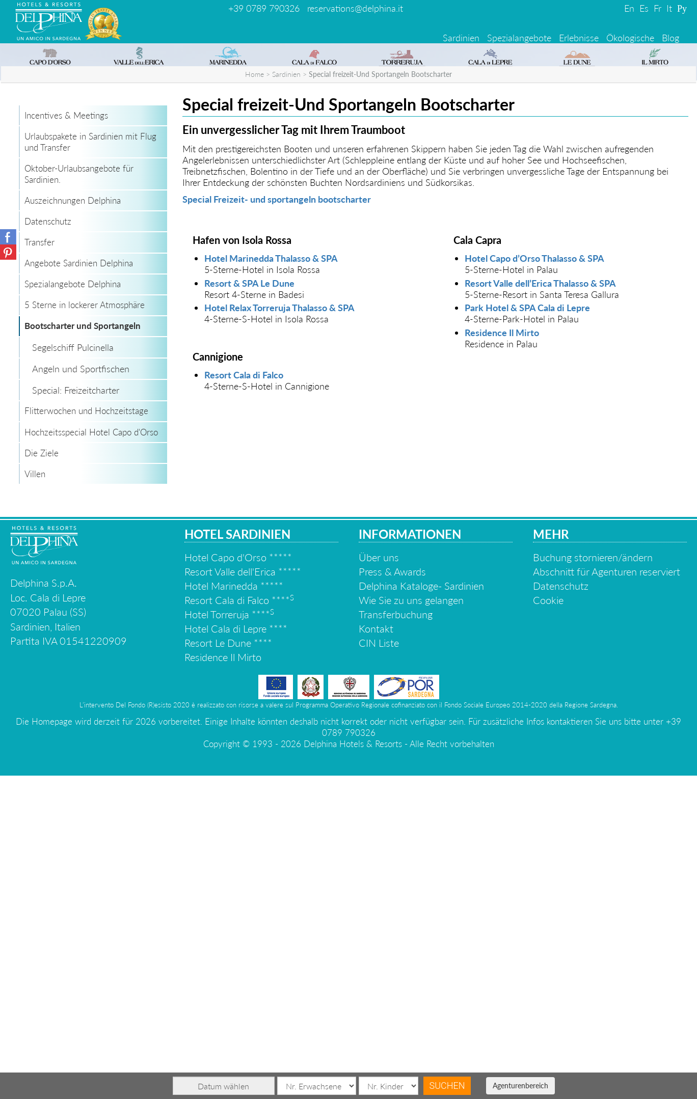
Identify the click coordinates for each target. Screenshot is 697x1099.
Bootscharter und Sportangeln (82, 649)
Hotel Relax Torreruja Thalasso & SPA (279, 631)
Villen (34, 797)
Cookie (548, 923)
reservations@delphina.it (355, 8)
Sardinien (461, 37)
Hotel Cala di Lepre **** (235, 952)
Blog (670, 37)
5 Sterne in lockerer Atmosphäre (84, 628)
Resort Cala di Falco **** (239, 923)
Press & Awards (392, 895)
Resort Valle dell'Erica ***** (242, 895)
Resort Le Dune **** (228, 966)
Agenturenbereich (520, 1085)
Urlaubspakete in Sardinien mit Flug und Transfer (90, 465)
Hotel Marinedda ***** (233, 909)
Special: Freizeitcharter (75, 713)
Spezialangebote (519, 37)
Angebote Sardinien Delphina (78, 586)
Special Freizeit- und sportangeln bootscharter (276, 522)
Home (254, 397)
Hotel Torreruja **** (229, 937)
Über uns (379, 880)
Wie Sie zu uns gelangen (411, 923)
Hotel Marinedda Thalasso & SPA (271, 581)
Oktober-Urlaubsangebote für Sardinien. (78, 497)
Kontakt (376, 952)
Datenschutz (47, 544)
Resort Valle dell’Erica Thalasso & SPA (540, 606)
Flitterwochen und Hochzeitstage (86, 734)
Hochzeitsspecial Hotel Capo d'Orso (91, 755)
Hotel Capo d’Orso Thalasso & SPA (534, 581)
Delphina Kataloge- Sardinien (421, 909)
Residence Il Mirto (502, 656)
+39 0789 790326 (264, 8)
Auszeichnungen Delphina (72, 523)
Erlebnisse (579, 37)
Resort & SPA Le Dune (249, 606)
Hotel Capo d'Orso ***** (238, 880)
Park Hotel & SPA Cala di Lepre (527, 631)
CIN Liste (379, 966)
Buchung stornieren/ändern (593, 880)
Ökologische (630, 37)
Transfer (39, 565)
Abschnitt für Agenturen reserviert (606, 895)
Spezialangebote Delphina (72, 607)
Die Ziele (41, 776)
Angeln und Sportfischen (80, 692)
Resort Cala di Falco (243, 698)
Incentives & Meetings (66, 438)
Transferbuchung (396, 937)
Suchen (447, 1085)
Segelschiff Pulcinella (73, 670)
